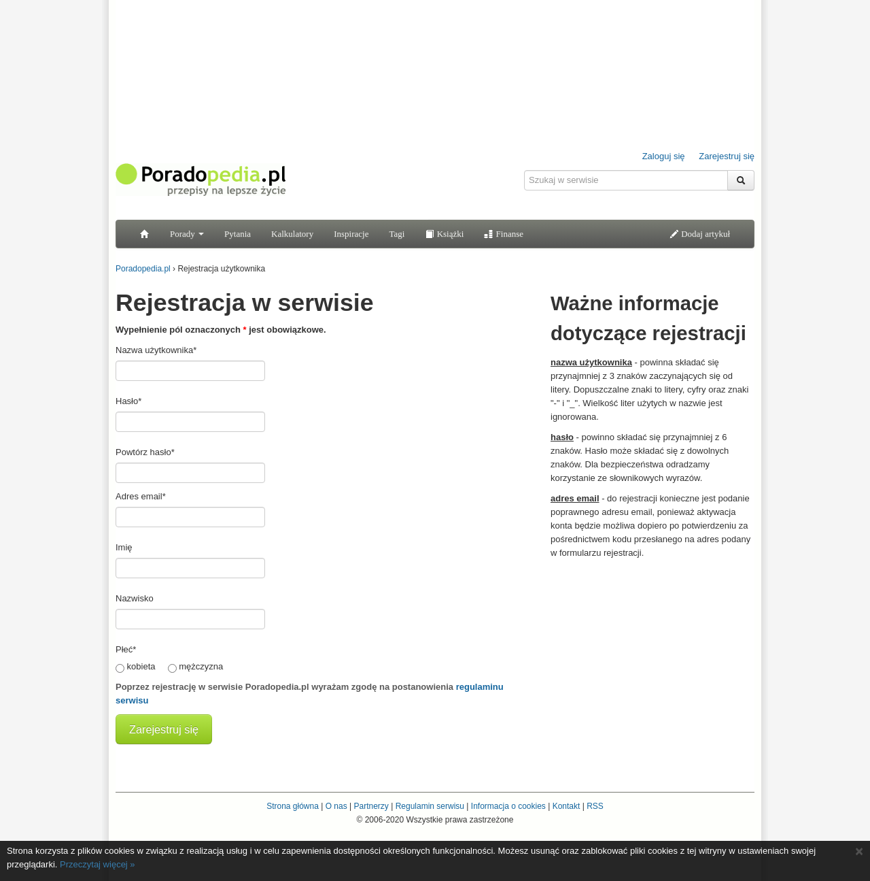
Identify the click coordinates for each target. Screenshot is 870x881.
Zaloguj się (663, 156)
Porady (187, 234)
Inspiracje (351, 234)
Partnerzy (370, 806)
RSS (595, 806)
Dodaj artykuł (699, 234)
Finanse (503, 234)
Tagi (396, 234)
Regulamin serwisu (430, 806)
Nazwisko (135, 598)
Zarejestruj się (726, 156)
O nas (336, 806)
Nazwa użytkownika (156, 350)
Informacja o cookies (508, 806)
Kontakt (566, 806)
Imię (124, 547)
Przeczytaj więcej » (97, 864)
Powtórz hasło (145, 452)
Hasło (128, 401)
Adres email (141, 496)
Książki (444, 234)
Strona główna (292, 806)
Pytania (237, 234)
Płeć (126, 649)
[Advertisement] (652, 652)
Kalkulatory (292, 234)
